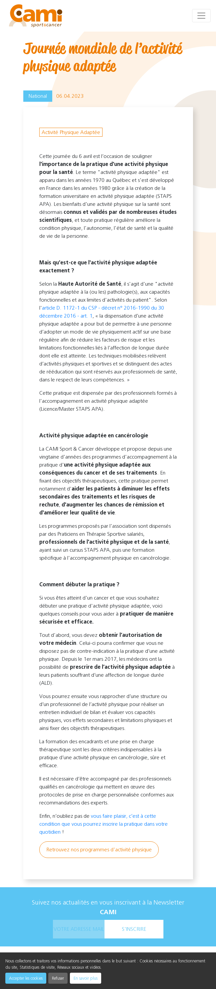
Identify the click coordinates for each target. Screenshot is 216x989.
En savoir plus (86, 978)
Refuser (58, 978)
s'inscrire (134, 929)
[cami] (35, 16)
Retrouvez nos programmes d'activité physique (99, 849)
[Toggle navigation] (201, 15)
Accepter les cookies (26, 978)
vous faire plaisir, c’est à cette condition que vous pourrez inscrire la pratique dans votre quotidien (103, 824)
